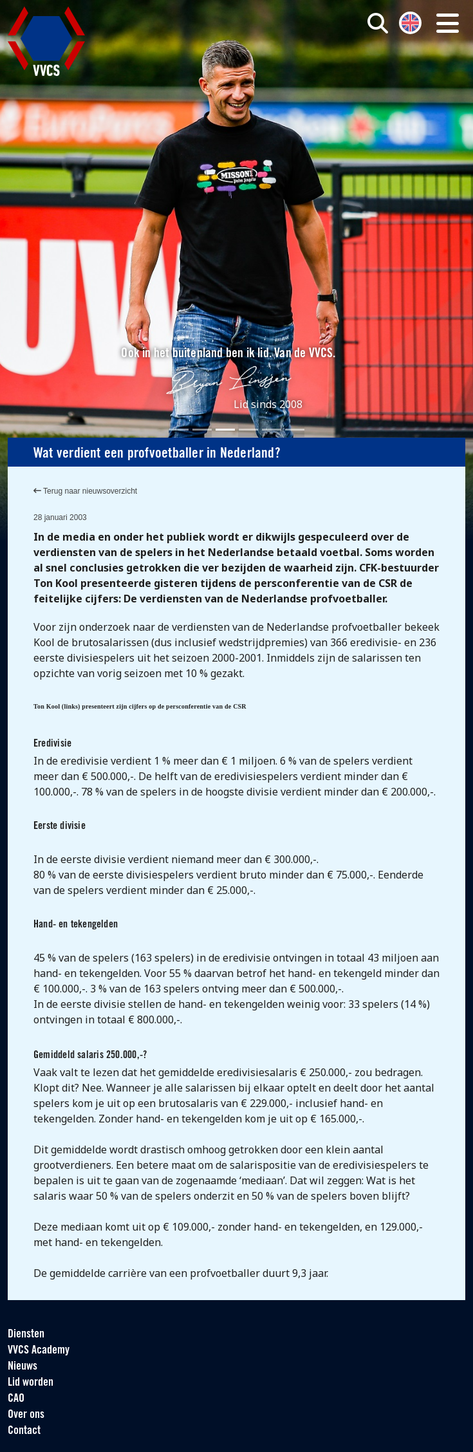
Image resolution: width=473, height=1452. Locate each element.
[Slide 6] (294, 429)
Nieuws (22, 1367)
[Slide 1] (179, 429)
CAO (16, 1399)
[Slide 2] (202, 429)
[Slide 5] (271, 429)
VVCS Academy (39, 1351)
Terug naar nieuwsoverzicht (85, 491)
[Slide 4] (248, 429)
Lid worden (30, 1383)
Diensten (26, 1334)
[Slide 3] (225, 429)
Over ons (26, 1415)
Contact (24, 1431)
